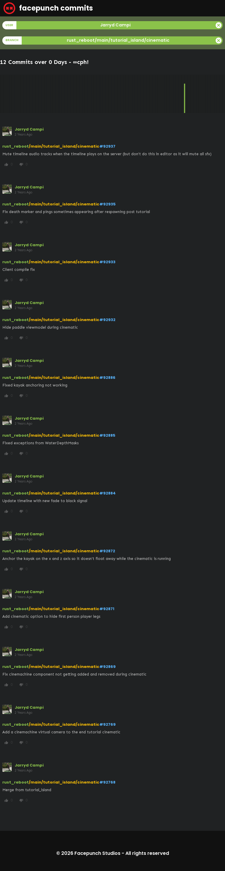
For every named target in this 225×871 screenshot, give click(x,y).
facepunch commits (48, 8)
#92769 (107, 724)
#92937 (107, 146)
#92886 (107, 377)
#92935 (107, 204)
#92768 (107, 782)
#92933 (107, 262)
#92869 (107, 666)
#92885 (107, 435)
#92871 (106, 609)
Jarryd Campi (29, 129)
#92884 (107, 493)
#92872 (107, 551)
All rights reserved (147, 853)
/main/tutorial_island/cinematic (64, 146)
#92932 (107, 320)
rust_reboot (15, 146)
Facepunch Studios (97, 853)
